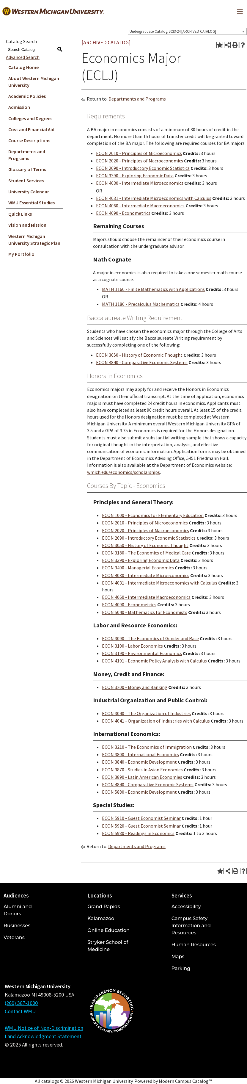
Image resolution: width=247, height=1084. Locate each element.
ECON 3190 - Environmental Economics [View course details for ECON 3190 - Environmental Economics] (142, 653)
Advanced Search (23, 57)
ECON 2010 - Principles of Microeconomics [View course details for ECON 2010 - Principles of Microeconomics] (139, 153)
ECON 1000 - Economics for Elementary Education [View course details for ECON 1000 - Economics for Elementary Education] (153, 515)
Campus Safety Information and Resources (191, 926)
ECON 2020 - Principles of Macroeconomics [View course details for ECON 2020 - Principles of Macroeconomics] (139, 161)
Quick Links (20, 214)
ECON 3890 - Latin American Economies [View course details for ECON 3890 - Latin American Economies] (142, 777)
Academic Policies (27, 96)
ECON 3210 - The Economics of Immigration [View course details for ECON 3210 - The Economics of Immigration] (147, 747)
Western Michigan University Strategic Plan (34, 239)
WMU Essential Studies (31, 203)
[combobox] (187, 31)
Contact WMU (20, 1011)
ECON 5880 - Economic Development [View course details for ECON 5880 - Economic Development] (139, 792)
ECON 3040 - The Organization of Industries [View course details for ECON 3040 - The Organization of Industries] (146, 713)
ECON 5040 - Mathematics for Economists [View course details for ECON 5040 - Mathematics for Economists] (144, 612)
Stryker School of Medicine (107, 945)
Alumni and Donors (18, 910)
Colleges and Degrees (30, 118)
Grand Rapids (103, 906)
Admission (19, 107)
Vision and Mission (27, 225)
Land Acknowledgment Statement (43, 1036)
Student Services (26, 181)
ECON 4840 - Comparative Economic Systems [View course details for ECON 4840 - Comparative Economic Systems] (142, 362)
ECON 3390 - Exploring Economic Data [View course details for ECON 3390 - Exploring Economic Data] (135, 175)
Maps (178, 956)
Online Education (108, 930)
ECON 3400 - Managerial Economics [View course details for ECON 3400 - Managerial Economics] (138, 568)
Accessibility (186, 906)
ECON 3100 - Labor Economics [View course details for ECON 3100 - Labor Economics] (132, 646)
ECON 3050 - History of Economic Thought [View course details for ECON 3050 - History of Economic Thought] (139, 355)
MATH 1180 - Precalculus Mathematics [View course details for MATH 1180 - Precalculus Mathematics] (141, 304)
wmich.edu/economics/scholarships (123, 472)
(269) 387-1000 (21, 1003)
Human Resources (194, 944)
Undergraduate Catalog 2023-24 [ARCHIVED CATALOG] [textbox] (173, 31)
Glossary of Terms (27, 169)
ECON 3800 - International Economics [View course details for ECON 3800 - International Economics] (140, 754)
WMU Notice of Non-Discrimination (44, 1028)
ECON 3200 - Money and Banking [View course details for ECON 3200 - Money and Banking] (134, 687)
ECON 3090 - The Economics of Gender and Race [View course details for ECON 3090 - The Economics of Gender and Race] (150, 638)
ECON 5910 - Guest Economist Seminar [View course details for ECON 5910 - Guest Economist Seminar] (141, 818)
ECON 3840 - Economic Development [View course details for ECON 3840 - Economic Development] (139, 762)
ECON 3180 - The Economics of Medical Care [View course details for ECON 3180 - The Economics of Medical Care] (146, 553)
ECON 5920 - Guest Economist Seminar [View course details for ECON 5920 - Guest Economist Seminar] (141, 826)
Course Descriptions (29, 140)
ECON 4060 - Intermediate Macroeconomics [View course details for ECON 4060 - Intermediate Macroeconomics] (140, 206)
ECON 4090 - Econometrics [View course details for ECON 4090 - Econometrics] (123, 213)
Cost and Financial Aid (31, 129)
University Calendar (28, 192)
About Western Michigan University (33, 81)
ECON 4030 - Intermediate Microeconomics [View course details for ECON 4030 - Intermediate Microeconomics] (139, 183)
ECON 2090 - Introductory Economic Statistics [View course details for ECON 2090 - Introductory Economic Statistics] (143, 168)
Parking (181, 968)
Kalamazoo (100, 918)
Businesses (17, 925)
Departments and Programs (26, 154)
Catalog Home (23, 67)
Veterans (14, 937)
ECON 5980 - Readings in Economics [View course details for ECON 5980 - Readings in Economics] (138, 833)
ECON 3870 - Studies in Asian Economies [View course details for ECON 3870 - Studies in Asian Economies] (142, 770)
